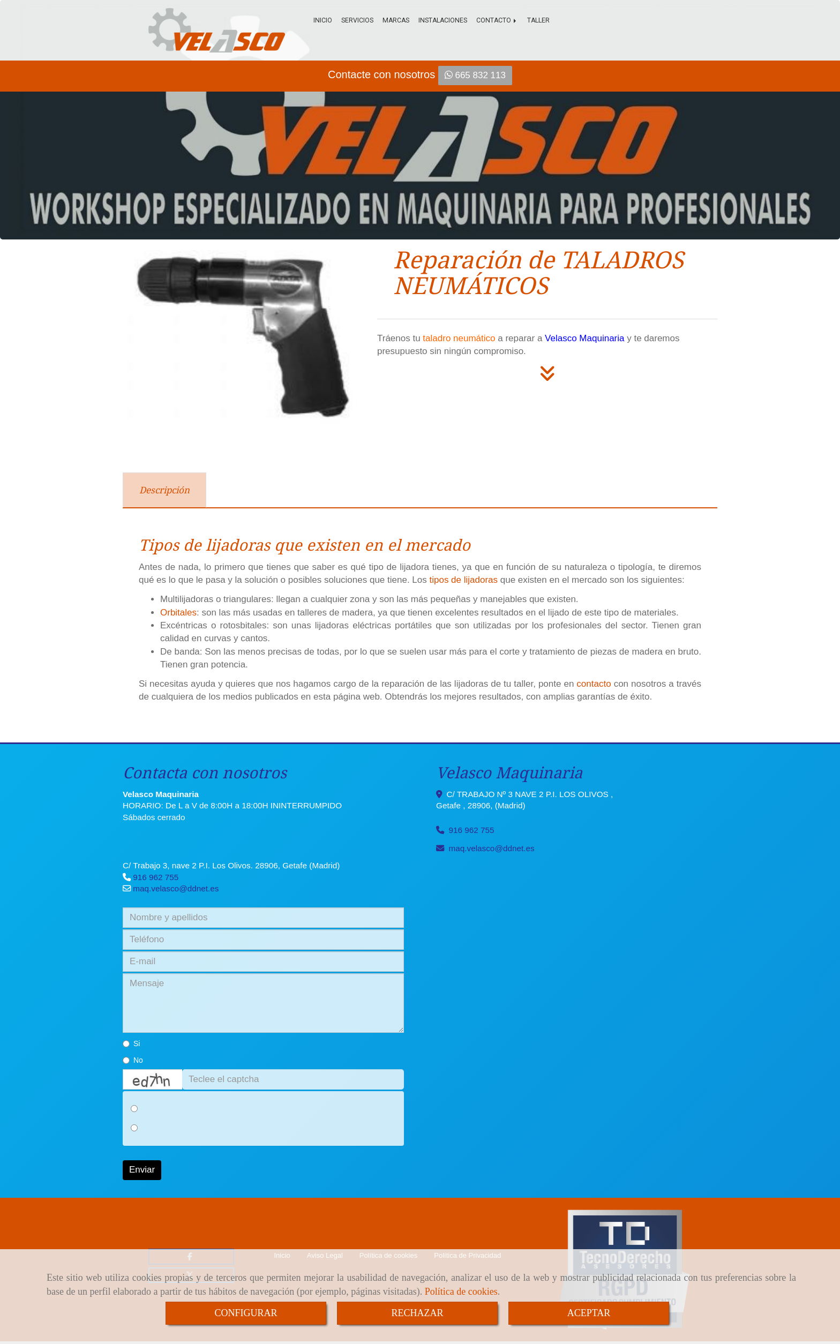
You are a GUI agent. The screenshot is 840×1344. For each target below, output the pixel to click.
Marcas (395, 20)
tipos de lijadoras (463, 580)
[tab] (164, 490)
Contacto (497, 20)
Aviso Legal (325, 1255)
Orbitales (178, 612)
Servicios (357, 20)
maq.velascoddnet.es (176, 888)
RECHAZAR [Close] (417, 1313)
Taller (538, 20)
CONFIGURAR (245, 1313)
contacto (593, 684)
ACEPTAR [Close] (589, 1313)
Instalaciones (442, 20)
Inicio (322, 20)
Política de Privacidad (467, 1255)
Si (131, 1043)
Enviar (142, 1170)
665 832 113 (475, 75)
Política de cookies (461, 1291)
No (133, 1060)
